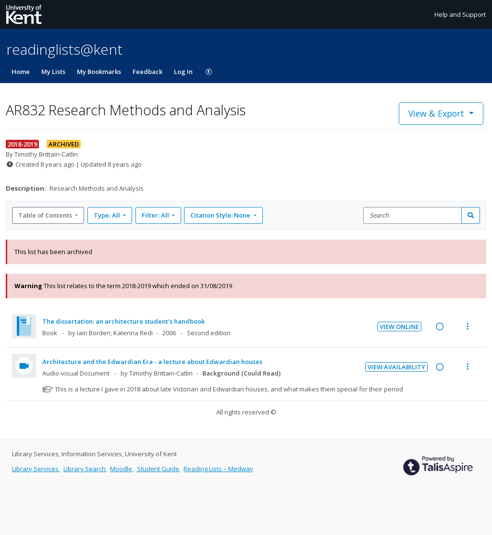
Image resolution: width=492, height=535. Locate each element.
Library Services (36, 468)
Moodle (122, 468)
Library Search (85, 468)
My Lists (53, 71)
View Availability (396, 367)
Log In (183, 71)
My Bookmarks (99, 71)
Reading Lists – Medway (218, 468)
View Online (399, 326)
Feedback (147, 71)
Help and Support (460, 14)
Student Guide (159, 468)
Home (21, 71)
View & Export (437, 113)
